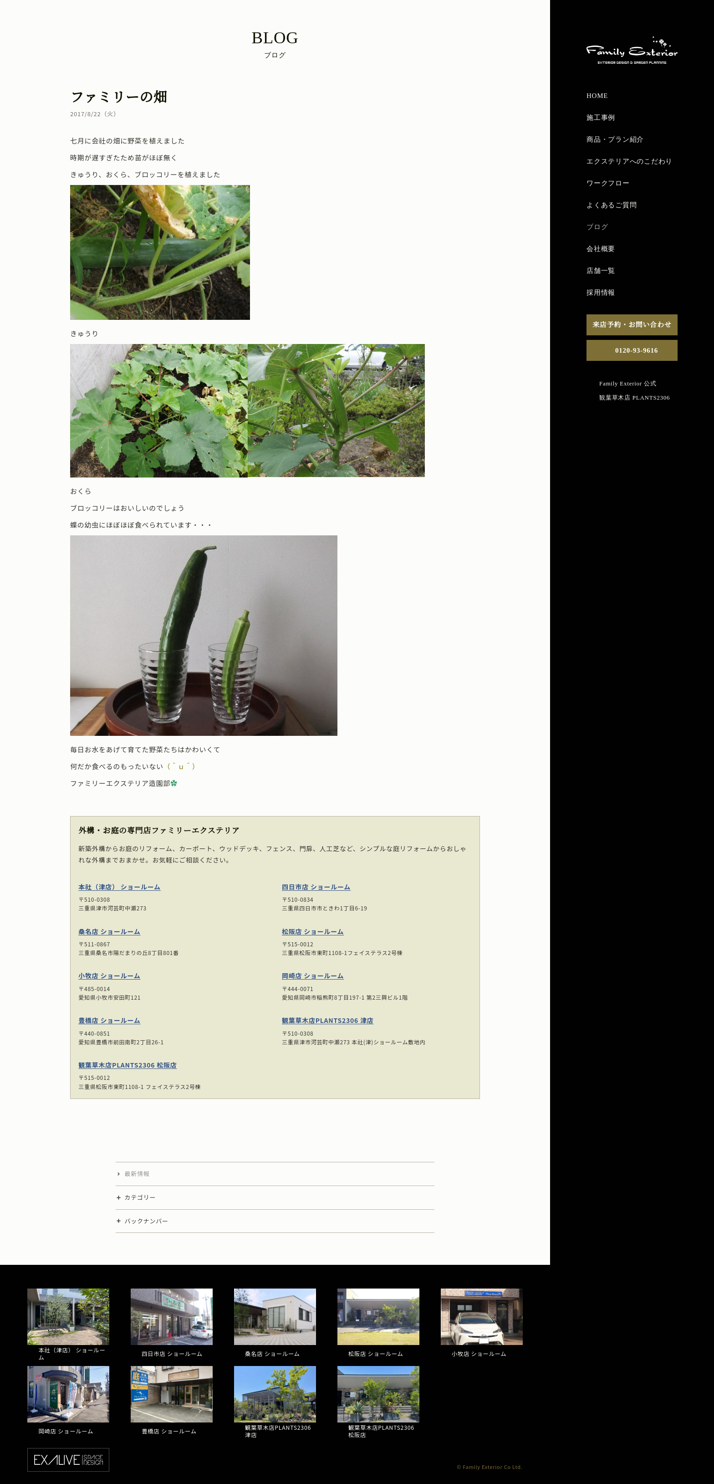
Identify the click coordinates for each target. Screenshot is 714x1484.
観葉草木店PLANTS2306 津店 (327, 1020)
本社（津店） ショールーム (119, 886)
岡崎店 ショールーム (313, 975)
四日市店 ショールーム (316, 886)
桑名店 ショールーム (109, 930)
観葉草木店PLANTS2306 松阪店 (127, 1064)
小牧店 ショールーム (109, 975)
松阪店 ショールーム (313, 930)
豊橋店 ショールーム (109, 1020)
